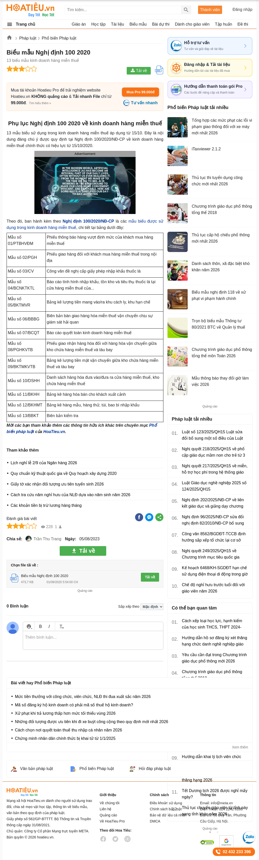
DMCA (155, 821)
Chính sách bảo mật (166, 809)
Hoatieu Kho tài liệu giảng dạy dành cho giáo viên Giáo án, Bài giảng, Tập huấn (31, 10)
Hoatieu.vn (10, 38)
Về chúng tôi (109, 803)
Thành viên (210, 10)
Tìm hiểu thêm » (40, 103)
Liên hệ (105, 809)
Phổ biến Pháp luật (59, 38)
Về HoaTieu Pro (112, 821)
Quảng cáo (108, 815)
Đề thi (243, 24)
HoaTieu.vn (54, 431)
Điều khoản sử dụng (166, 803)
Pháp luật (27, 38)
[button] (85, 184)
